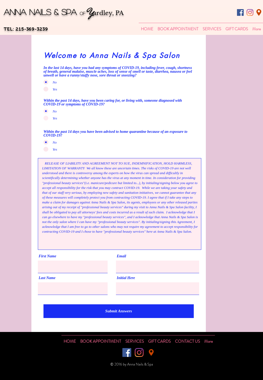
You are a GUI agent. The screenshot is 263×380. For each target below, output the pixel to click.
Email (121, 256)
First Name (47, 256)
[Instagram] (250, 12)
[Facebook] (240, 12)
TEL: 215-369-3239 (26, 29)
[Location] (259, 12)
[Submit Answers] (118, 311)
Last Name (47, 278)
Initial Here (126, 278)
